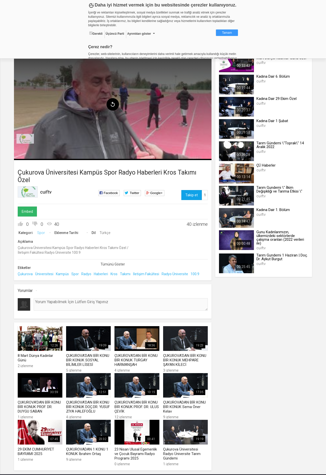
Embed (28, 211)
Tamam (227, 32)
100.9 (196, 273)
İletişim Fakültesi (147, 273)
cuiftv (47, 191)
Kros (115, 273)
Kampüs (63, 273)
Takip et (191, 194)
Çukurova (26, 273)
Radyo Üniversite (176, 273)
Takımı (126, 273)
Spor (42, 232)
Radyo (88, 273)
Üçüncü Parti (115, 33)
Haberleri (102, 273)
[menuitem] (26, 138)
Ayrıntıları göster (139, 33)
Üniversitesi (45, 273)
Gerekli (96, 33)
